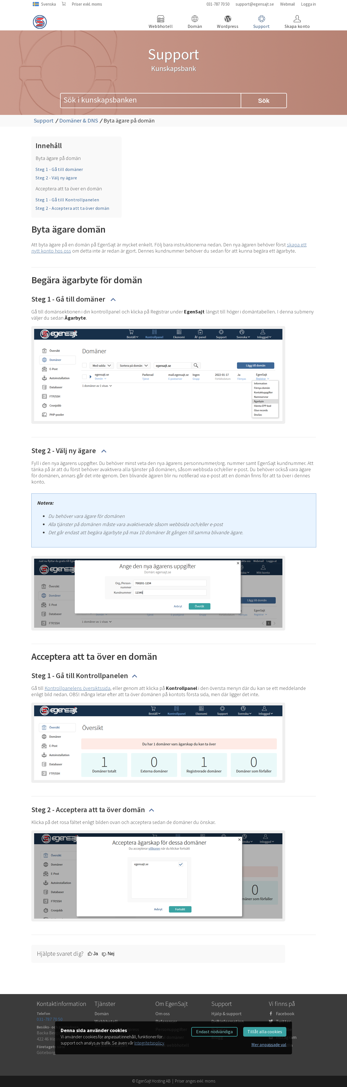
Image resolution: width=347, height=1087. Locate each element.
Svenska (48, 4)
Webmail (287, 4)
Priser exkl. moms (87, 4)
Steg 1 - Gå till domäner (59, 169)
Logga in (308, 4)
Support (44, 120)
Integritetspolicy (149, 1043)
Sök (263, 100)
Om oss (162, 1013)
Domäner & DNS (78, 120)
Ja (95, 953)
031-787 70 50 (218, 4)
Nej (110, 953)
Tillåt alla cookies (264, 1031)
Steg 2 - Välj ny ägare (56, 178)
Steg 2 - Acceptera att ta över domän (72, 208)
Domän (102, 1013)
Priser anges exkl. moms (195, 1081)
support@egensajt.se (255, 4)
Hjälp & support (226, 1013)
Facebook (285, 1013)
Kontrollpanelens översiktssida (77, 688)
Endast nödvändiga (214, 1031)
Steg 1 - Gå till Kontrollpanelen (67, 199)
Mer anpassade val (268, 1044)
